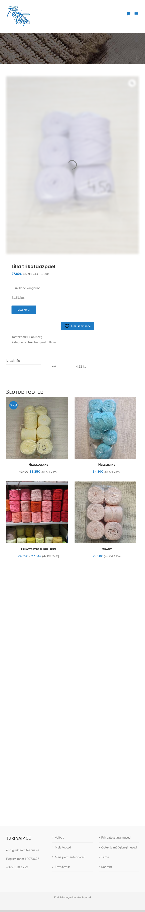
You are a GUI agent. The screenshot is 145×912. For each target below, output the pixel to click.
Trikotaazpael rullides (38, 549)
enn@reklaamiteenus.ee (22, 817)
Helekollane (38, 465)
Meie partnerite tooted (70, 824)
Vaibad (59, 805)
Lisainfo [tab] (13, 360)
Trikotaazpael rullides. (42, 342)
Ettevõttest (62, 834)
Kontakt (106, 834)
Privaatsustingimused (116, 805)
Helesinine (106, 465)
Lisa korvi (23, 309)
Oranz (107, 549)
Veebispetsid (84, 864)
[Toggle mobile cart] (128, 13)
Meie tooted (63, 814)
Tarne (105, 824)
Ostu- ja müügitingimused (119, 814)
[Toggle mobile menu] (137, 13)
